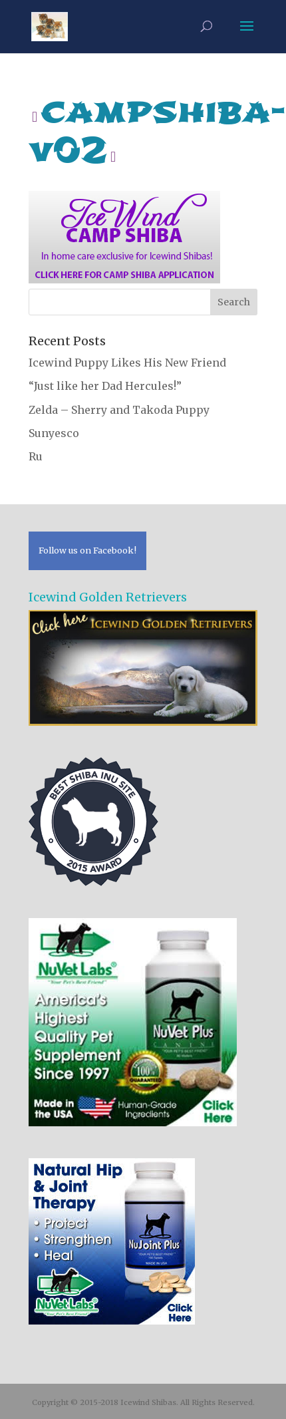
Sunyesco (54, 433)
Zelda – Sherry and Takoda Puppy (119, 409)
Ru (36, 456)
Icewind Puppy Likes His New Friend (127, 362)
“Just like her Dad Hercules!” (105, 386)
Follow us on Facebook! (87, 550)
